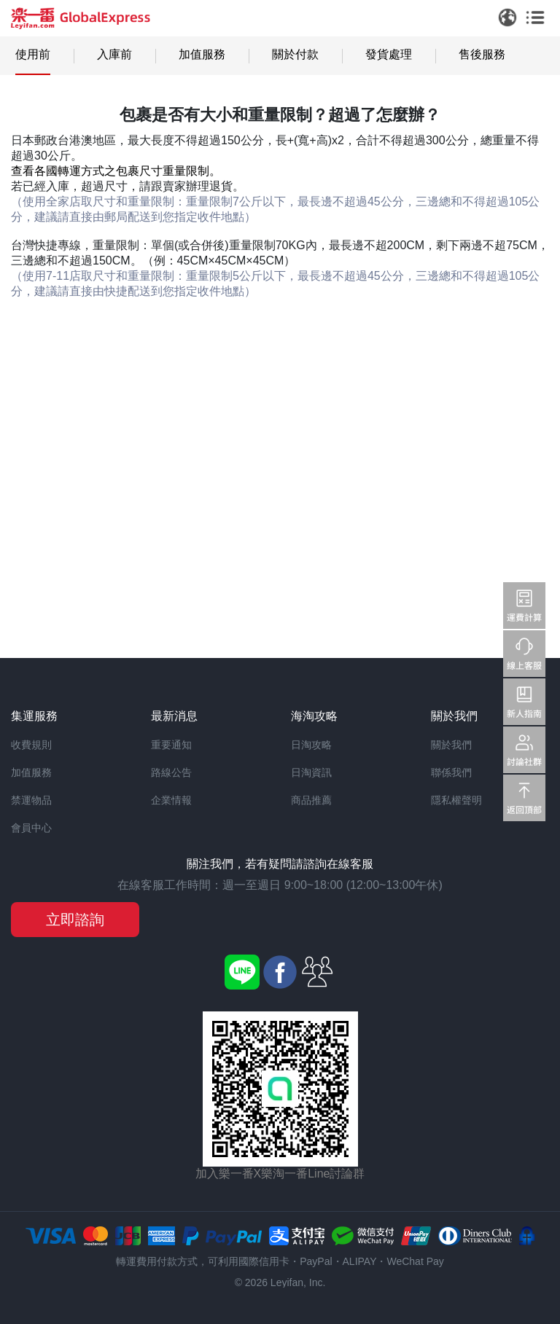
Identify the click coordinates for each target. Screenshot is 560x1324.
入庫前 (114, 54)
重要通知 (171, 745)
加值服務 (202, 54)
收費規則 (31, 745)
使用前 (32, 54)
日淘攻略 (311, 745)
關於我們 (451, 745)
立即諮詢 (75, 920)
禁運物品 (31, 800)
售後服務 (482, 54)
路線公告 (171, 772)
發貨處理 (388, 54)
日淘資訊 (311, 772)
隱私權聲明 (456, 800)
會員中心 (31, 828)
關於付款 (295, 54)
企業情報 (171, 800)
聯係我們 (451, 772)
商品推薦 (311, 800)
